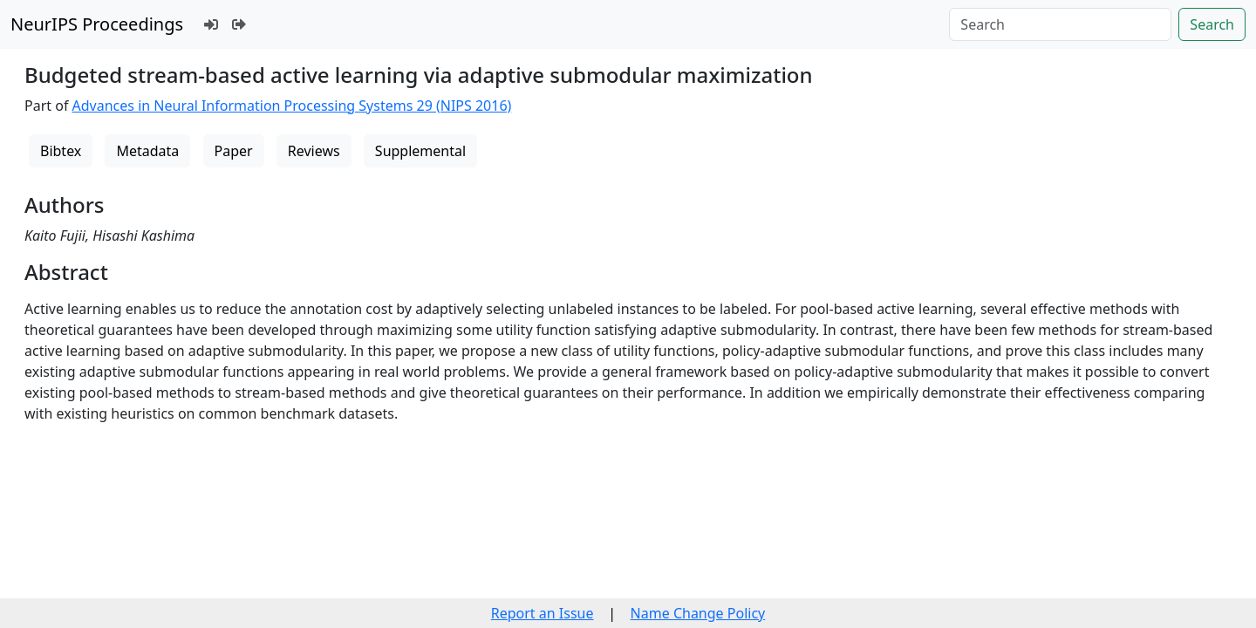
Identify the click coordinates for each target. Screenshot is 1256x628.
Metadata (147, 150)
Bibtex (60, 150)
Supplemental (420, 150)
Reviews (314, 150)
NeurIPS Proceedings (96, 24)
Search (1212, 24)
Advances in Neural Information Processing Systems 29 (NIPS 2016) (292, 105)
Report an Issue (542, 613)
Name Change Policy (698, 613)
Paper (234, 150)
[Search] (1060, 24)
